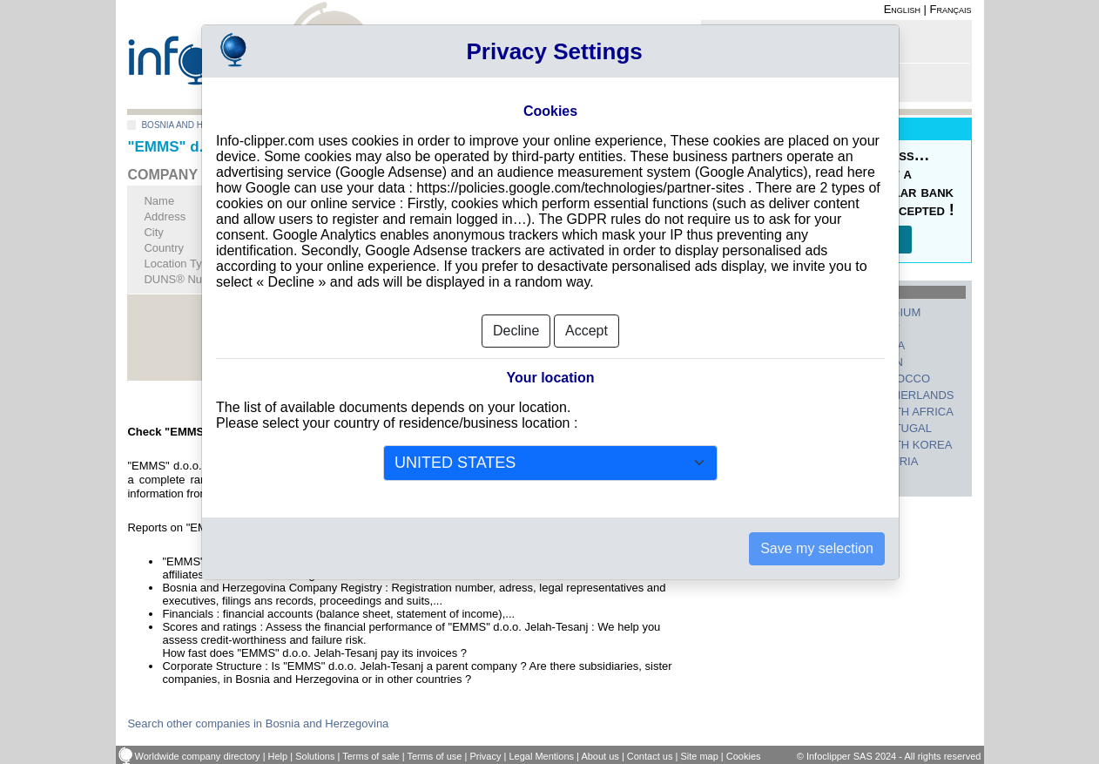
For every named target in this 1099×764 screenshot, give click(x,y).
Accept (586, 321)
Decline (516, 321)
